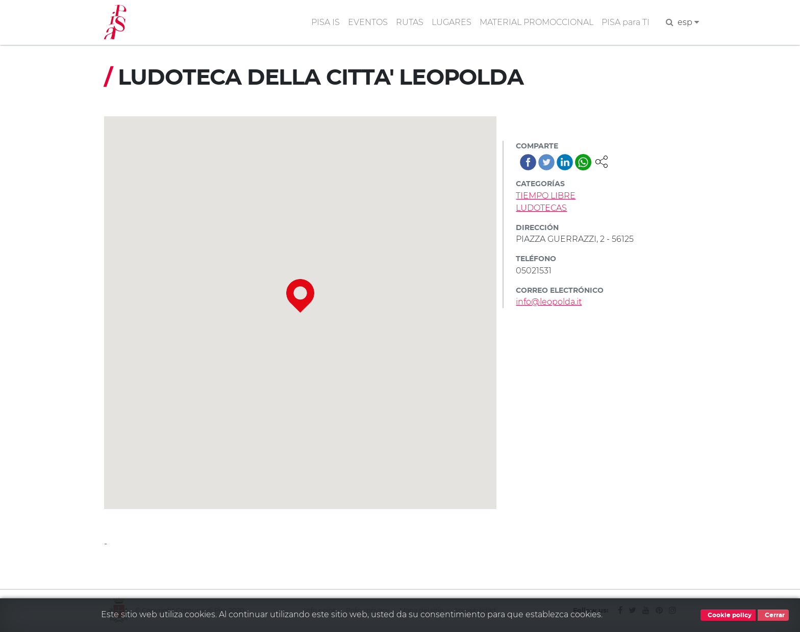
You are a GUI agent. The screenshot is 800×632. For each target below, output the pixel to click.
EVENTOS (368, 22)
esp (688, 22)
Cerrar (773, 615)
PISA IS (325, 22)
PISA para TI (625, 22)
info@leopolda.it (549, 302)
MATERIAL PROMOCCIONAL (536, 22)
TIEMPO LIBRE (546, 195)
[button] (601, 161)
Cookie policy (728, 615)
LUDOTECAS (541, 208)
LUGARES (451, 22)
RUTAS (409, 22)
